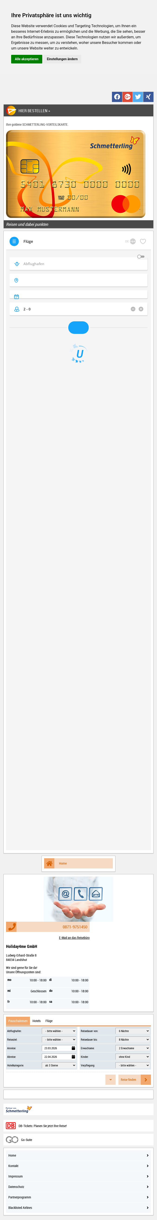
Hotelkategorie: (15, 1065)
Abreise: (11, 1057)
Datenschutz (78, 1186)
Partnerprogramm (78, 1197)
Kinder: (84, 1057)
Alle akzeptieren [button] (27, 59)
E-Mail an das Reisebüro (74, 937)
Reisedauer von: (89, 1031)
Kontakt (78, 1166)
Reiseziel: (12, 1039)
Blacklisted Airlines (78, 1207)
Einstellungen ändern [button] (62, 59)
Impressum (78, 1176)
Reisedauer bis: (89, 1039)
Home (55, 863)
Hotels (37, 1021)
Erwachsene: (88, 1048)
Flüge (49, 1021)
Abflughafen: (14, 1031)
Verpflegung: (88, 1065)
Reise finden (136, 1080)
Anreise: (11, 1048)
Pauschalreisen (18, 1021)
